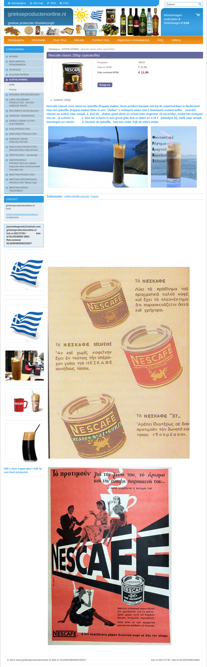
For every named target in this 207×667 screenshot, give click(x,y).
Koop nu (105, 84)
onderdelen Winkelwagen (176, 19)
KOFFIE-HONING (70, 49)
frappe (95, 196)
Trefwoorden (54, 196)
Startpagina (54, 49)
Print (65, 3)
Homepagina (18, 3)
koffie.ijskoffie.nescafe (76, 196)
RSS (53, 3)
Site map (38, 3)
